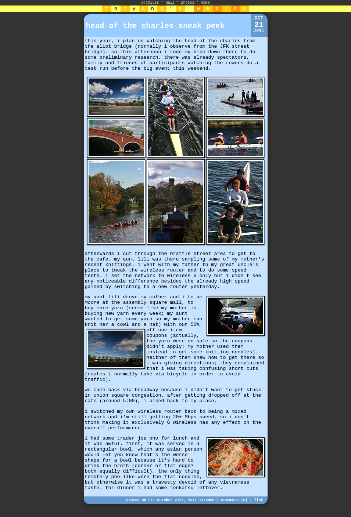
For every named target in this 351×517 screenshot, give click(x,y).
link (258, 500)
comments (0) (234, 500)
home (205, 3)
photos (187, 3)
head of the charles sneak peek (155, 26)
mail (169, 3)
